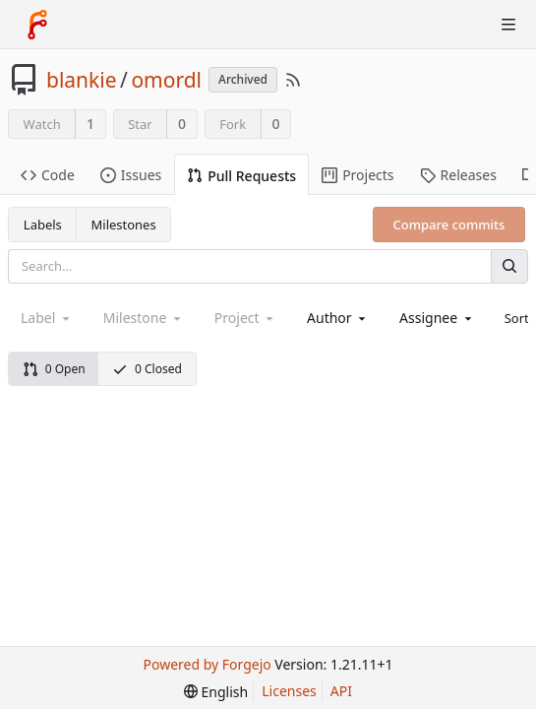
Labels (43, 224)
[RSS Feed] (293, 80)
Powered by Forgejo (207, 664)
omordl (166, 80)
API (341, 690)
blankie (81, 80)
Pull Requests (241, 175)
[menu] (216, 691)
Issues (130, 174)
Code (48, 174)
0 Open (54, 368)
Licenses (289, 690)
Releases (458, 174)
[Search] (509, 266)
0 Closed (147, 368)
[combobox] (338, 317)
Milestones (123, 224)
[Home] (37, 24)
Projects (357, 174)
